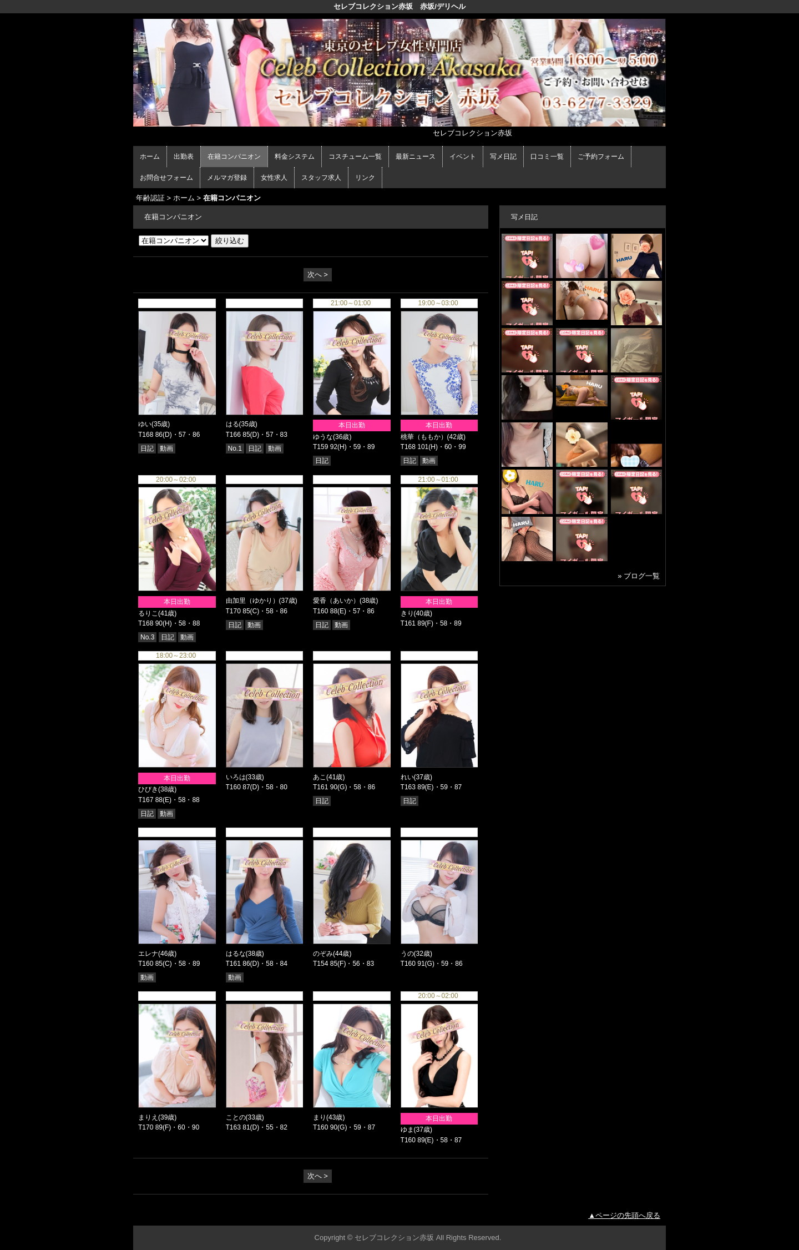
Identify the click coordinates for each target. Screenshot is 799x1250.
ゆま (407, 1129)
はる (232, 424)
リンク (365, 178)
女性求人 (274, 178)
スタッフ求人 (321, 178)
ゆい (144, 424)
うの (407, 953)
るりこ (148, 613)
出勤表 (184, 156)
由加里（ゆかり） (252, 600)
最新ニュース (416, 156)
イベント (462, 156)
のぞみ (323, 953)
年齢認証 (150, 198)
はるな (236, 953)
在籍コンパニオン (234, 156)
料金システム (295, 156)
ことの (236, 1117)
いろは (236, 777)
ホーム (150, 156)
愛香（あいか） (336, 600)
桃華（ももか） (424, 437)
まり (319, 1117)
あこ (319, 777)
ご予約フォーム (601, 156)
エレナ (148, 953)
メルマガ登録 (227, 178)
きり (407, 613)
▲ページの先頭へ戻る (624, 1215)
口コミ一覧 (547, 156)
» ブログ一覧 (639, 576)
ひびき (148, 789)
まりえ (148, 1117)
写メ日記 (503, 156)
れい (407, 777)
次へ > (317, 274)
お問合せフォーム (166, 178)
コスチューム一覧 (355, 156)
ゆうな (323, 437)
